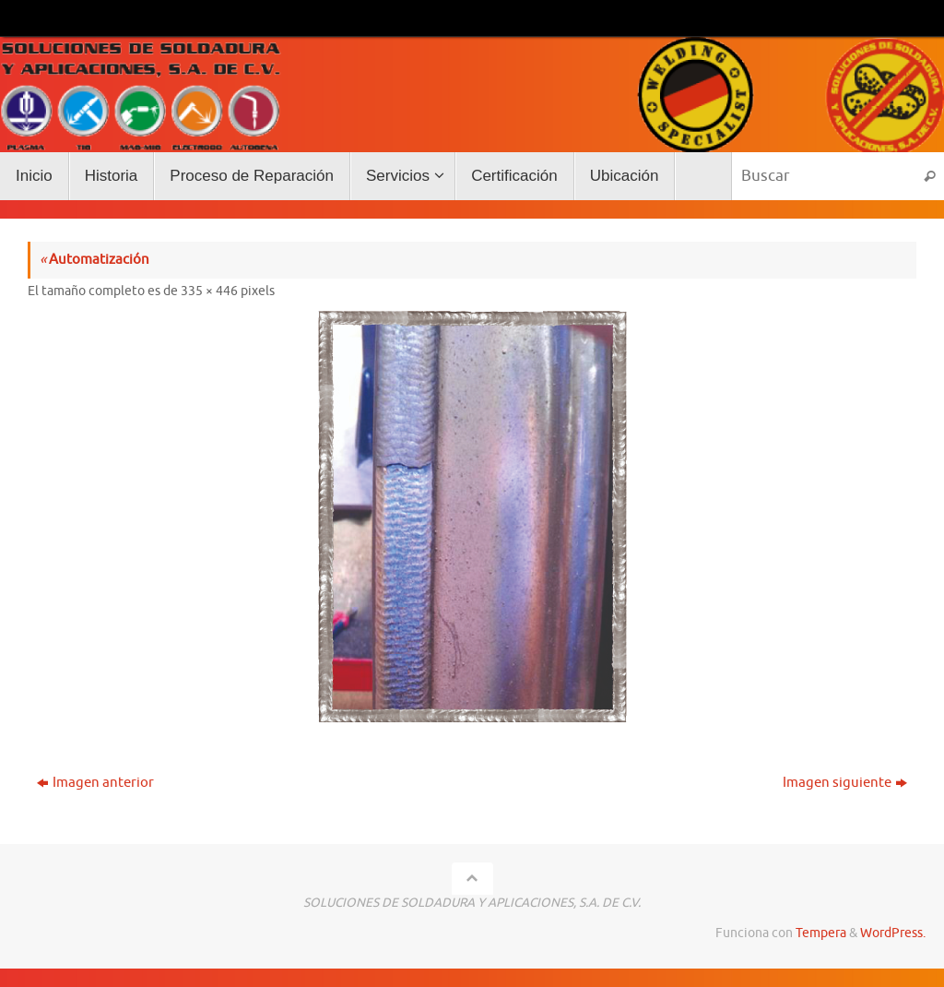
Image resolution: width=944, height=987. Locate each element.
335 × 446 (209, 291)
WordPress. (893, 933)
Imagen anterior (95, 782)
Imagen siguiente (845, 782)
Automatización (94, 259)
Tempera (821, 933)
